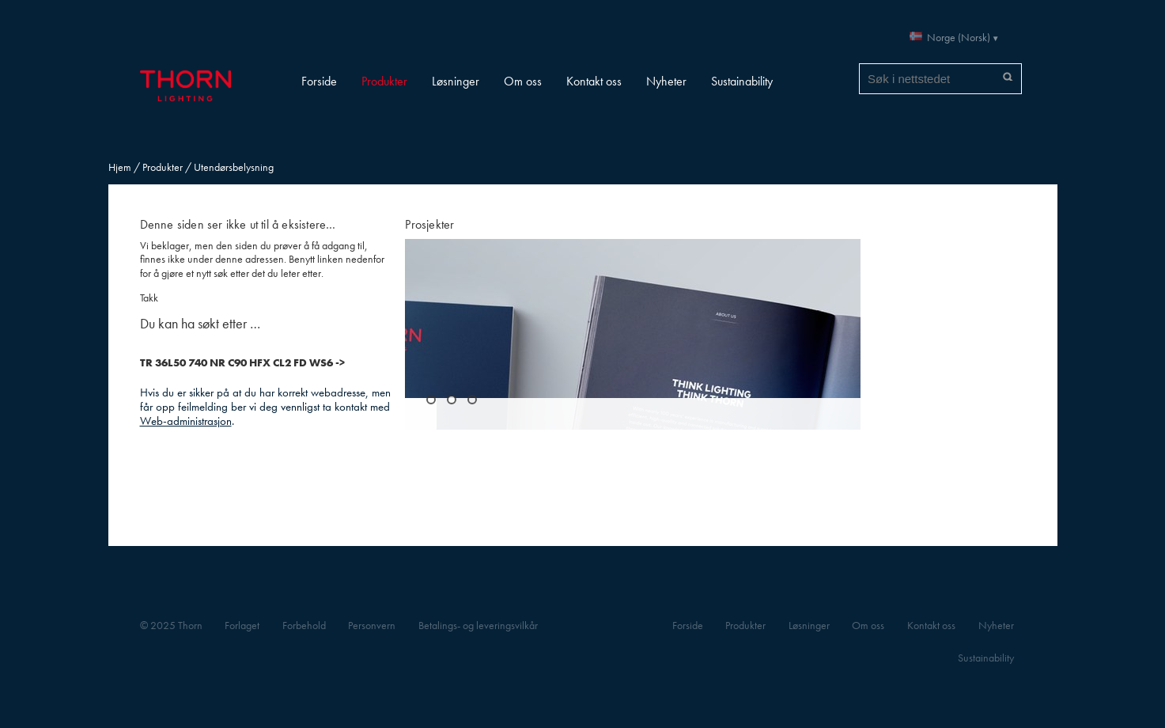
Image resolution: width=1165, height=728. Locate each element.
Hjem (119, 167)
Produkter (384, 81)
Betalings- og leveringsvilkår (478, 625)
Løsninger (455, 81)
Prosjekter (429, 224)
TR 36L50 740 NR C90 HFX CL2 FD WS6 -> (242, 363)
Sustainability (742, 81)
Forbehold (304, 625)
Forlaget (242, 625)
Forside (319, 81)
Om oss (523, 81)
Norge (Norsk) (958, 37)
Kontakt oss (594, 81)
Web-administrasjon (186, 420)
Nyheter (666, 81)
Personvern (371, 625)
